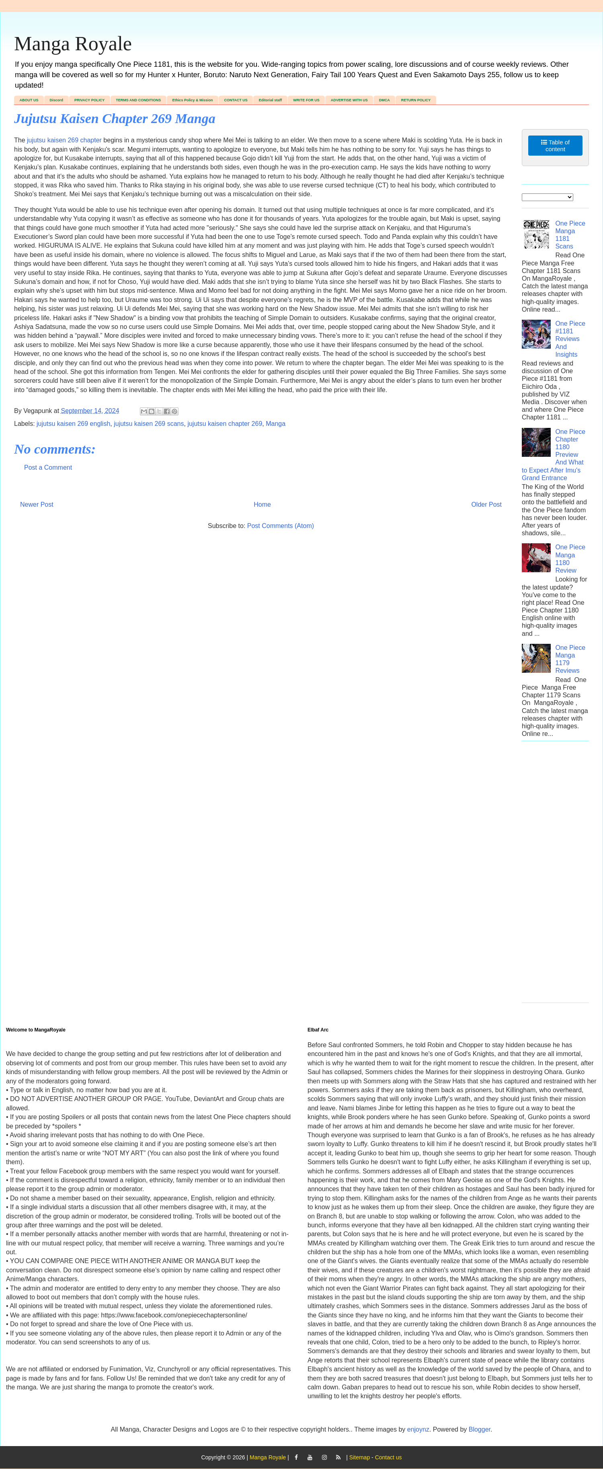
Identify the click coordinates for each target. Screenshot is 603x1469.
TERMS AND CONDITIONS (138, 100)
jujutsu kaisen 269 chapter (64, 140)
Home (262, 504)
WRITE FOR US (306, 100)
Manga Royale (73, 43)
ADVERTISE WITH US (349, 100)
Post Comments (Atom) (280, 525)
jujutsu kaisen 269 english (73, 423)
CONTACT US (235, 100)
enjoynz (418, 1429)
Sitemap (359, 1457)
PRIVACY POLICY (89, 100)
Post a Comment (48, 467)
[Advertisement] (555, 875)
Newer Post (36, 504)
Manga (275, 423)
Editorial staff (270, 100)
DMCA (384, 100)
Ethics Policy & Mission (192, 100)
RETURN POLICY (416, 100)
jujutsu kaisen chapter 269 (224, 423)
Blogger (479, 1429)
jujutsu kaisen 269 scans (149, 423)
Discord (57, 100)
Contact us (388, 1457)
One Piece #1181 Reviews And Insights (570, 339)
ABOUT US (29, 100)
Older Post (486, 504)
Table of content (555, 145)
